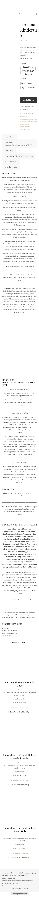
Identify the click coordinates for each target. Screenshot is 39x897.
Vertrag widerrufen (19, 894)
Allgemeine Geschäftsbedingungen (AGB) (23, 873)
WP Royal (25, 888)
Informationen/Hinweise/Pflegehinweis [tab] (18, 156)
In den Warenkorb (28, 99)
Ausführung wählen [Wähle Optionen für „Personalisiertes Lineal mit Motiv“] (19, 708)
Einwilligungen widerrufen (10, 883)
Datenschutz (12, 875)
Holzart (24, 63)
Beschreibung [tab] (9, 137)
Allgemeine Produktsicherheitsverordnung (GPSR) (17, 881)
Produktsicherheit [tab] (10, 161)
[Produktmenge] (22, 95)
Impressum (5, 873)
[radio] (28, 68)
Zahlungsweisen (22, 875)
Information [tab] (8, 150)
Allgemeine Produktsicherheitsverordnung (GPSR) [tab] (18, 143)
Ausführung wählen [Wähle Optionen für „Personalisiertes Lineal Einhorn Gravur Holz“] (19, 853)
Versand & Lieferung (8, 878)
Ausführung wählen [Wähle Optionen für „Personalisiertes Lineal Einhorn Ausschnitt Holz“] (19, 781)
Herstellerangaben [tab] (11, 167)
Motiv (23, 78)
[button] (28, 108)
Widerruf (5, 875)
